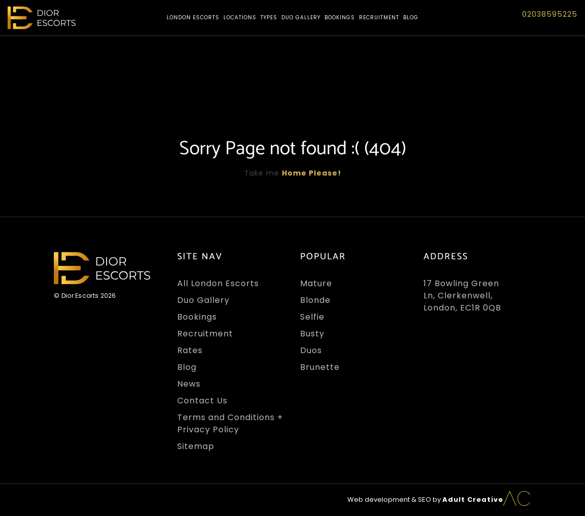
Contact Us (202, 400)
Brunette (320, 367)
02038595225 (549, 14)
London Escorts (193, 17)
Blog (410, 17)
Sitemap (195, 446)
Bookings (339, 17)
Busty (312, 333)
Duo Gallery (300, 17)
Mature (316, 283)
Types (269, 17)
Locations (239, 17)
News (189, 384)
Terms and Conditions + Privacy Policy (230, 423)
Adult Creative (472, 499)
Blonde (315, 300)
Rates (190, 350)
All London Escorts (218, 283)
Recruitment (379, 17)
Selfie (312, 317)
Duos (311, 350)
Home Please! (311, 173)
